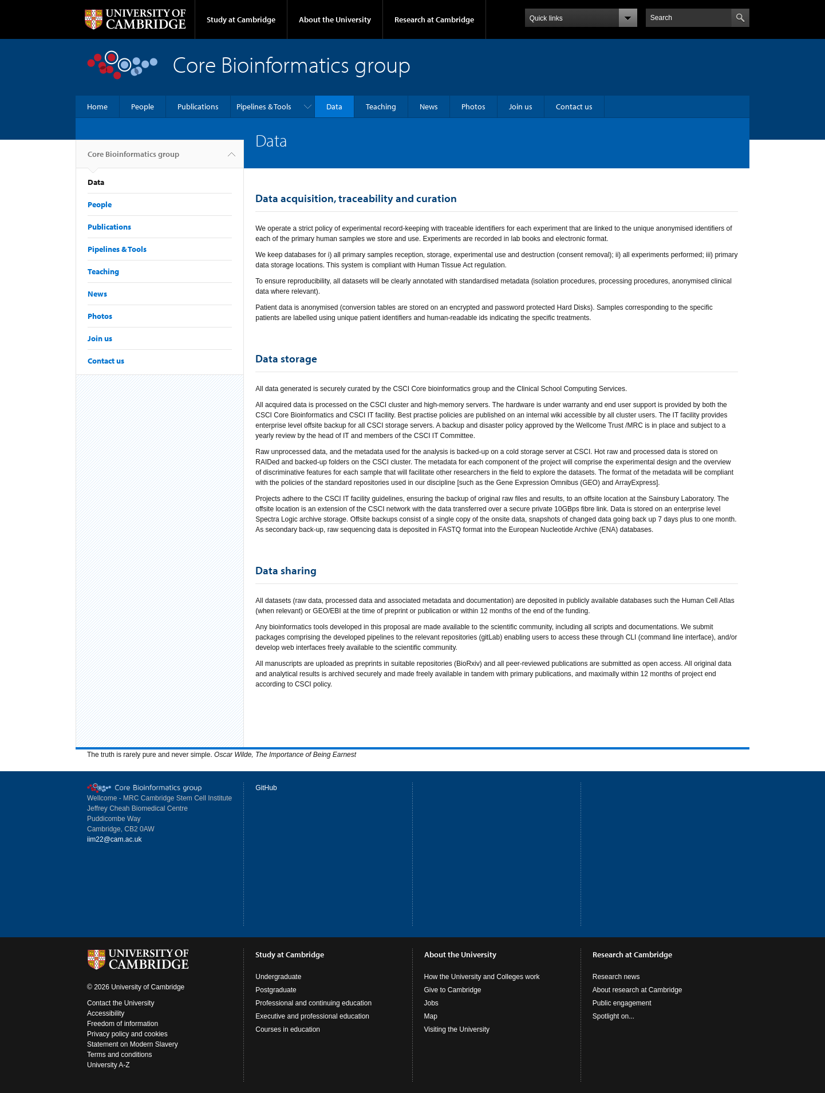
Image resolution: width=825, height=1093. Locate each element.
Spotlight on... (613, 1016)
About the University (335, 19)
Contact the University (120, 1003)
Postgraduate (275, 990)
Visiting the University (457, 1029)
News (429, 106)
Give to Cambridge (452, 990)
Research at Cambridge (434, 19)
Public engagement (622, 1003)
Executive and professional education (312, 1016)
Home (97, 106)
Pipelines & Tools (263, 106)
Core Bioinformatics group (133, 158)
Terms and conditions (119, 1055)
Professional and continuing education (313, 1003)
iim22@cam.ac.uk (114, 839)
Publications (198, 106)
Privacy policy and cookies (127, 1034)
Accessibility (105, 1013)
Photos (473, 106)
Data (334, 106)
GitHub (266, 788)
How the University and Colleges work (482, 977)
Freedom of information (122, 1024)
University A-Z (108, 1065)
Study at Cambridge (241, 19)
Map (430, 1016)
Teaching (381, 106)
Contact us (574, 106)
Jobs (431, 1003)
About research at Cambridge (637, 990)
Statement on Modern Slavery (132, 1044)
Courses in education (287, 1029)
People (142, 106)
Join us (520, 106)
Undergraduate (278, 977)
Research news (616, 977)
